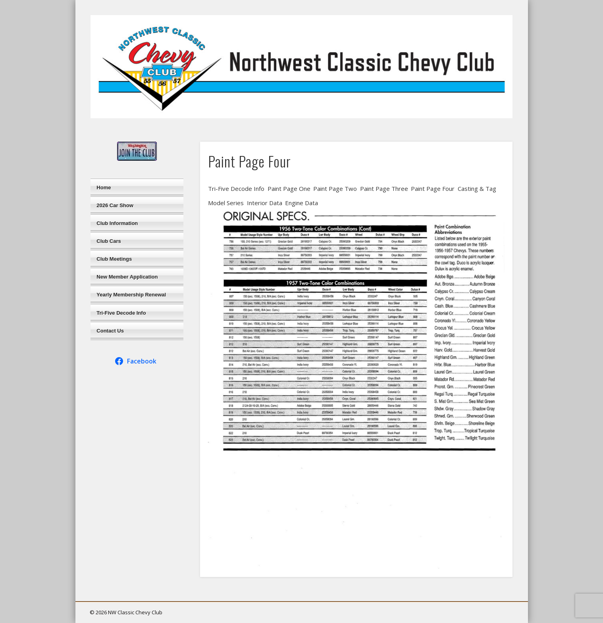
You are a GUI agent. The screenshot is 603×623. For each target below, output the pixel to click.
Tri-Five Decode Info (121, 313)
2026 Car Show (114, 205)
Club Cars (108, 241)
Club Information (117, 223)
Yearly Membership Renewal (131, 295)
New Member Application (127, 277)
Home (103, 187)
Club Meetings (114, 259)
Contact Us (110, 331)
